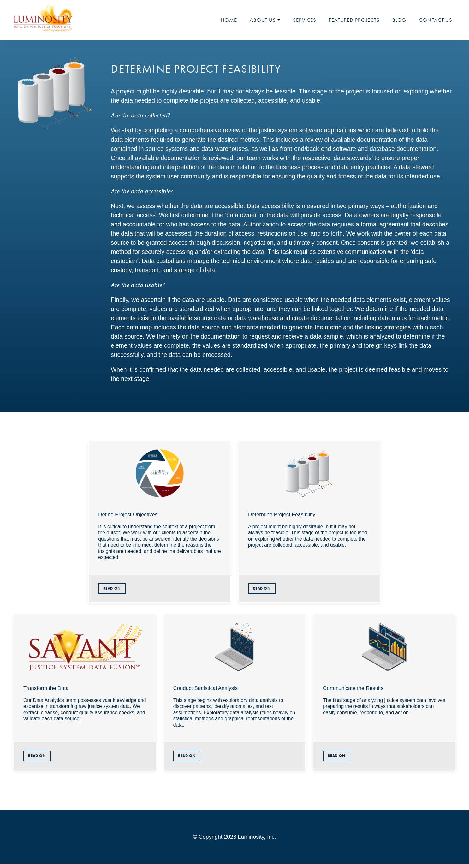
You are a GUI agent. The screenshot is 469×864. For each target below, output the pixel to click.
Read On (112, 588)
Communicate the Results (353, 689)
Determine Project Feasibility (281, 515)
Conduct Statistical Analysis (205, 689)
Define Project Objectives (127, 515)
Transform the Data (46, 689)
